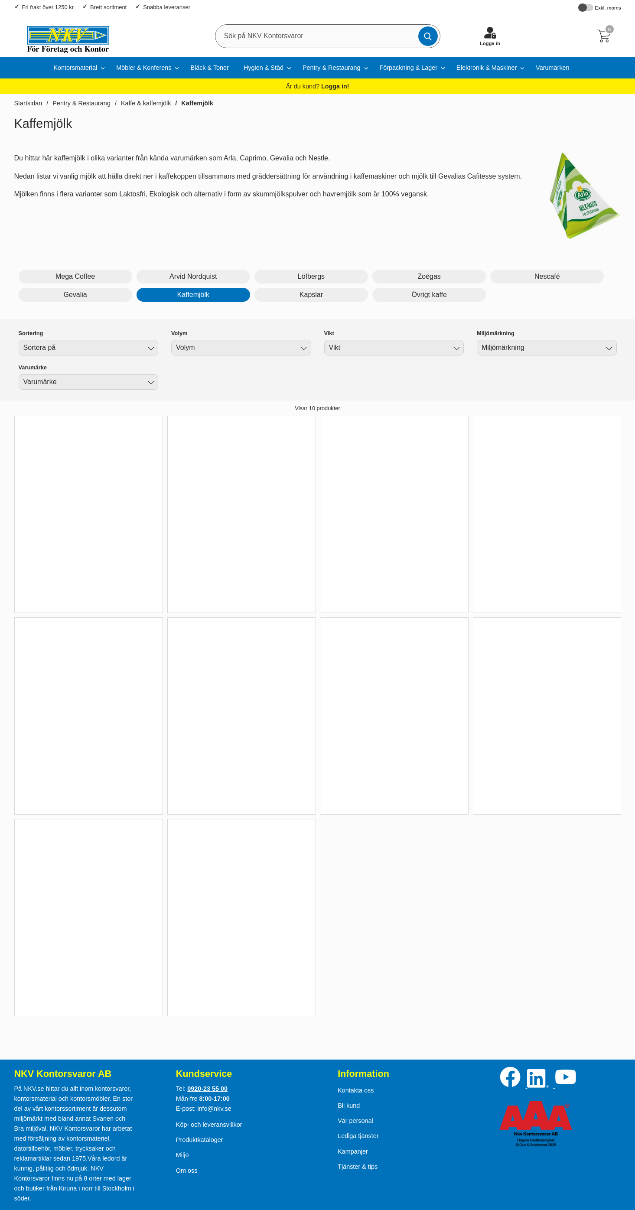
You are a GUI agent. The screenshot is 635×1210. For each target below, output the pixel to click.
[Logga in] (490, 36)
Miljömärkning (496, 333)
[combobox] (89, 347)
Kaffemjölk (197, 103)
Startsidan (28, 103)
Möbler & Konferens (143, 67)
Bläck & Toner (209, 67)
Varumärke (33, 367)
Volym (179, 333)
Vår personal (355, 1120)
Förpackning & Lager (409, 67)
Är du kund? (317, 86)
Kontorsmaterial (75, 67)
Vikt (329, 333)
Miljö (182, 1154)
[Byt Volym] (303, 349)
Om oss (187, 1170)
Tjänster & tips (358, 1166)
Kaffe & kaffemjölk (146, 103)
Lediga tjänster (358, 1135)
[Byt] (150, 349)
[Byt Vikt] (455, 349)
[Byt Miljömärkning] (608, 349)
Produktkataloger (199, 1139)
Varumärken (552, 67)
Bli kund (349, 1105)
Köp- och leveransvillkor (209, 1124)
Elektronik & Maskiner (486, 67)
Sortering (31, 333)
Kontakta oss (356, 1090)
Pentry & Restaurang (332, 67)
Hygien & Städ (263, 67)
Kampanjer (353, 1151)
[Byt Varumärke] (150, 383)
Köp (75, 589)
